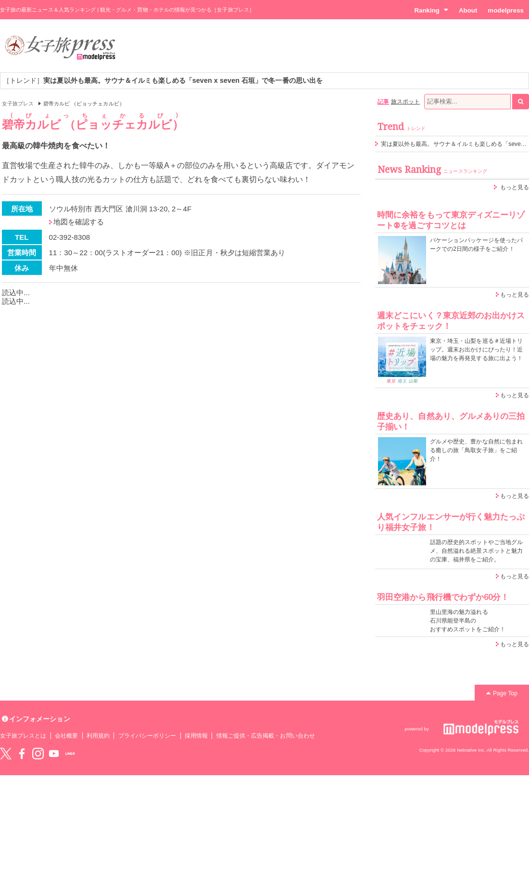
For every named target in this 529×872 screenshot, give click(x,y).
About (468, 10)
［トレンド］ (163, 80)
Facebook (21, 753)
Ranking (431, 10)
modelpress (506, 10)
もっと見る (514, 187)
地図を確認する (78, 222)
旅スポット (405, 101)
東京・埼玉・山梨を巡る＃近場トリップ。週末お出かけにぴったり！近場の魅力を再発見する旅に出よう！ (476, 350)
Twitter (6, 753)
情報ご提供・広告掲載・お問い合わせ (265, 735)
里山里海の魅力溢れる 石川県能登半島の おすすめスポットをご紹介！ (467, 621)
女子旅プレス (18, 103)
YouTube (54, 753)
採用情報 (196, 735)
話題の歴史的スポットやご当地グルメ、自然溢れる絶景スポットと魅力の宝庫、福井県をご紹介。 (476, 551)
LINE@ (70, 753)
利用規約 (98, 735)
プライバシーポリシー (147, 735)
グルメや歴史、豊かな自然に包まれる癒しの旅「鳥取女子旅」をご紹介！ (476, 450)
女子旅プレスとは (23, 735)
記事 (383, 101)
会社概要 (66, 735)
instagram (38, 753)
